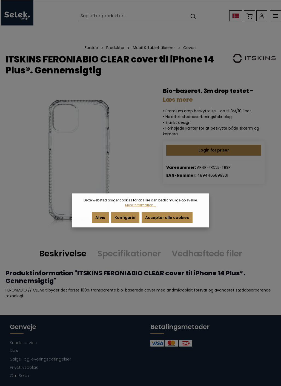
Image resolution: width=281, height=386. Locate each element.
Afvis (100, 221)
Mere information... (140, 209)
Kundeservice (23, 342)
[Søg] (193, 16)
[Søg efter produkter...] (132, 16)
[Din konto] (261, 15)
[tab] (63, 254)
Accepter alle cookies (167, 221)
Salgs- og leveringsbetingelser (40, 359)
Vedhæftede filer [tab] (207, 253)
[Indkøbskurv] (249, 15)
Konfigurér (125, 221)
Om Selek (19, 375)
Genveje (23, 326)
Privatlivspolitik (24, 367)
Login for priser (214, 150)
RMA (14, 351)
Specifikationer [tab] (129, 253)
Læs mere (178, 100)
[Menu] (275, 15)
